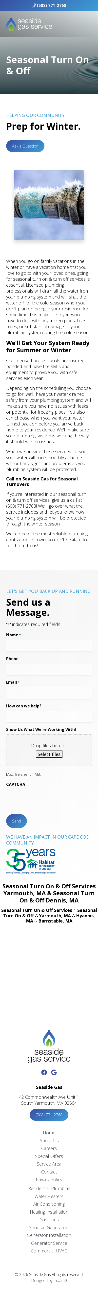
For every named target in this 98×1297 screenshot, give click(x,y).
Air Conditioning (49, 1204)
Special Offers (49, 1156)
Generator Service (49, 1243)
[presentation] (43, 799)
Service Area (49, 1164)
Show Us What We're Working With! (41, 729)
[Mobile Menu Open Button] (88, 24)
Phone (12, 658)
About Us (49, 1141)
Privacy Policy (49, 1179)
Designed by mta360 (49, 1280)
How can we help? (23, 706)
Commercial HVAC (49, 1251)
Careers (49, 1148)
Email (13, 682)
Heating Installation (49, 1212)
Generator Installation (49, 1235)
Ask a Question (25, 146)
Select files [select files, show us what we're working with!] (49, 754)
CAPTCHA (15, 784)
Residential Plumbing (49, 1188)
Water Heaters (49, 1196)
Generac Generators (49, 1227)
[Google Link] (54, 1072)
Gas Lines (49, 1219)
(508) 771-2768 (49, 5)
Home (49, 1133)
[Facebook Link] (44, 1072)
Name (13, 635)
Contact (49, 1172)
